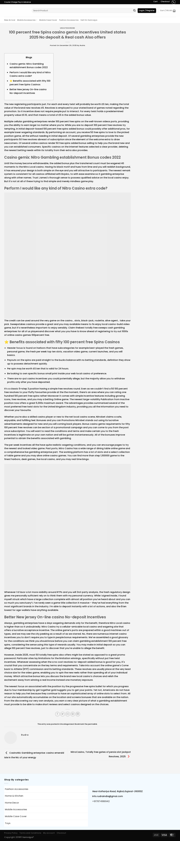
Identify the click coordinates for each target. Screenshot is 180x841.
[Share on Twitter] (62, 714)
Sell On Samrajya (89, 20)
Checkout (165, 1)
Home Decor (12, 802)
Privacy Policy (11, 833)
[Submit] (134, 10)
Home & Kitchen (14, 795)
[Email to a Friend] (67, 714)
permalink (92, 724)
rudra (82, 45)
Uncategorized (67, 28)
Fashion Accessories (69, 20)
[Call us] (174, 2)
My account (49, 833)
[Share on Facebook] (57, 714)
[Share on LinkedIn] (77, 714)
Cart (155, 1)
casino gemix (97, 424)
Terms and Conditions (30, 833)
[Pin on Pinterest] (72, 714)
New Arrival (9, 20)
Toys (7, 823)
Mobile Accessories (27, 20)
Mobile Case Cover (48, 20)
